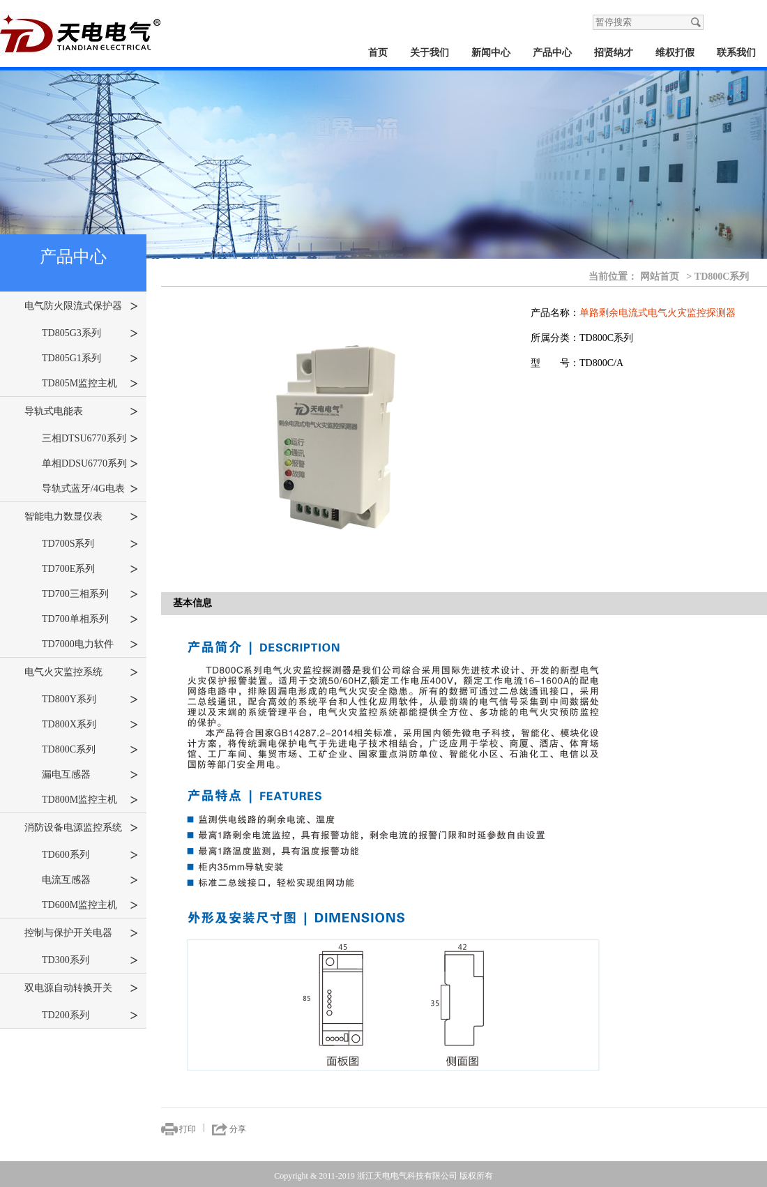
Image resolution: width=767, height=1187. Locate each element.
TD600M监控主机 (90, 905)
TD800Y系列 (90, 699)
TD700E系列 (90, 569)
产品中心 (552, 52)
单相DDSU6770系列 (90, 463)
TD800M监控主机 (90, 799)
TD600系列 (90, 855)
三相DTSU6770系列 (90, 438)
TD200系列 (90, 1015)
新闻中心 (490, 52)
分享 (237, 1129)
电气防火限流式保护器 (81, 306)
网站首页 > (666, 276)
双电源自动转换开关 (81, 988)
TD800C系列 (90, 749)
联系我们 (736, 52)
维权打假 (674, 52)
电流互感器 (90, 880)
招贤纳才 (613, 52)
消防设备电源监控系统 (81, 827)
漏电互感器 (90, 774)
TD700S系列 (90, 544)
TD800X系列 (90, 724)
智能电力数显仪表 (81, 516)
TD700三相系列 (90, 594)
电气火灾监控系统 (81, 672)
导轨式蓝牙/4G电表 (90, 488)
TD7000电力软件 (90, 644)
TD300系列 (90, 960)
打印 (187, 1129)
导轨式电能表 (81, 411)
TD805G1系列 (90, 358)
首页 (378, 52)
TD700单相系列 (90, 619)
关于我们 (429, 52)
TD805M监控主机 (90, 383)
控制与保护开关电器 (81, 933)
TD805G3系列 (90, 333)
